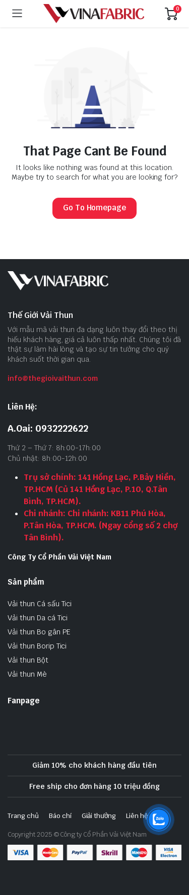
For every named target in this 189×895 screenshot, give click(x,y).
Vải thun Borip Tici (37, 645)
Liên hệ (137, 815)
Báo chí (60, 815)
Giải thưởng (99, 815)
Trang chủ (23, 815)
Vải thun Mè (27, 674)
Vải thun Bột (28, 660)
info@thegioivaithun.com (53, 378)
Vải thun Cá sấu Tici (40, 603)
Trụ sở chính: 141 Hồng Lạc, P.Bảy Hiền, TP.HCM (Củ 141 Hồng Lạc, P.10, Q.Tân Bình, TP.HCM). (100, 489)
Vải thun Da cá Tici (38, 617)
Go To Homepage (95, 207)
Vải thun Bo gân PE (39, 631)
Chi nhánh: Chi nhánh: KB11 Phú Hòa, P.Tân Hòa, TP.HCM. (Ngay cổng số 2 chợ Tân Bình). (100, 525)
